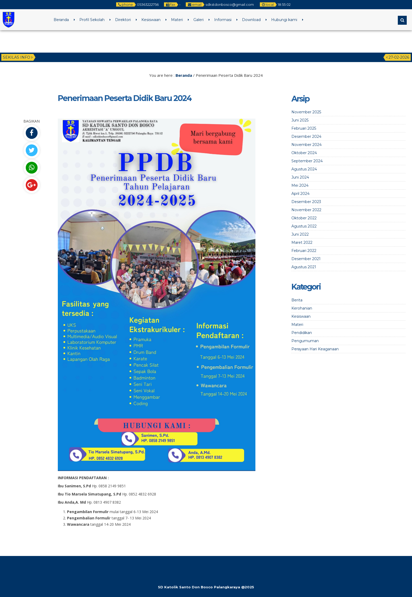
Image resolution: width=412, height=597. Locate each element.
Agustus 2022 (304, 226)
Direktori (123, 19)
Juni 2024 (300, 177)
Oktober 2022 (304, 218)
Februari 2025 (303, 128)
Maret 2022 (301, 242)
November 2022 (306, 210)
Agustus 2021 (303, 267)
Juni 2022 (300, 234)
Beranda (61, 19)
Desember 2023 (306, 201)
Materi (177, 19)
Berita (296, 300)
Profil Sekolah (92, 19)
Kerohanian (301, 308)
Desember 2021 (306, 258)
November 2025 (306, 112)
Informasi (222, 19)
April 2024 (300, 193)
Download (251, 19)
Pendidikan (301, 332)
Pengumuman (305, 340)
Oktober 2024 (304, 152)
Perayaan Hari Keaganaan (315, 349)
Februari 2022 (303, 250)
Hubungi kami (284, 19)
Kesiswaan (151, 19)
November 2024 (306, 144)
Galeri (198, 19)
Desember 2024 (306, 136)
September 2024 (307, 161)
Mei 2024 (299, 185)
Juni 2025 (299, 120)
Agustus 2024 (304, 169)
